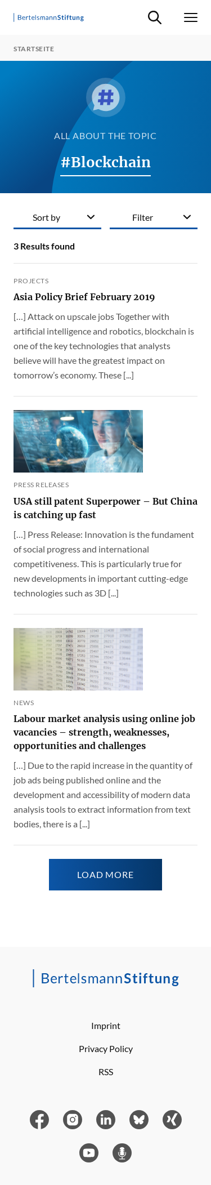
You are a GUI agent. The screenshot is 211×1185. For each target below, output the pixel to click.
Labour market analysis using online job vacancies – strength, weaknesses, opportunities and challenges (104, 732)
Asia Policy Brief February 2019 (84, 296)
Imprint (105, 1025)
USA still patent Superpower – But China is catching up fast (105, 508)
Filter (142, 217)
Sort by (46, 217)
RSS (105, 1071)
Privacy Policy (106, 1048)
